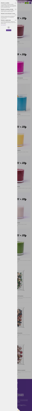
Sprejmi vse (9, 30)
